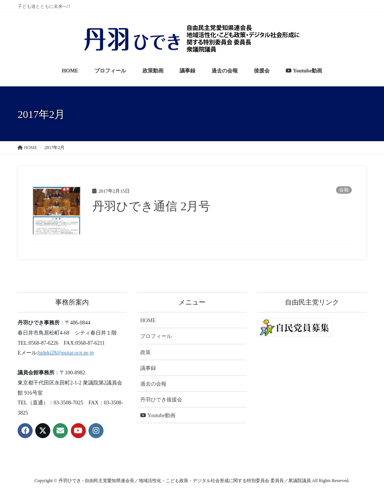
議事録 (148, 368)
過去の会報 (153, 384)
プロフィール (156, 336)
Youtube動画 (158, 415)
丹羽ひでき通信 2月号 (151, 206)
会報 (344, 190)
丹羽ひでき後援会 (161, 400)
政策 (145, 352)
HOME (148, 320)
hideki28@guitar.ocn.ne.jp (66, 353)
